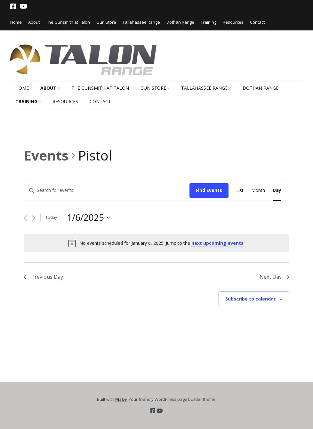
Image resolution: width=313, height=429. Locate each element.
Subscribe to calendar (250, 299)
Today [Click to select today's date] (51, 217)
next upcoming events (217, 243)
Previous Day (43, 276)
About (34, 22)
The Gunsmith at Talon (68, 22)
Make (121, 399)
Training (208, 22)
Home (16, 22)
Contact (257, 22)
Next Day (274, 276)
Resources (233, 22)
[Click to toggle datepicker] (88, 217)
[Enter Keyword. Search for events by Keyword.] (106, 190)
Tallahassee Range (141, 22)
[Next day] (34, 218)
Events (46, 155)
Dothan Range (180, 22)
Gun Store (106, 22)
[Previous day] (25, 218)
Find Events (209, 190)
